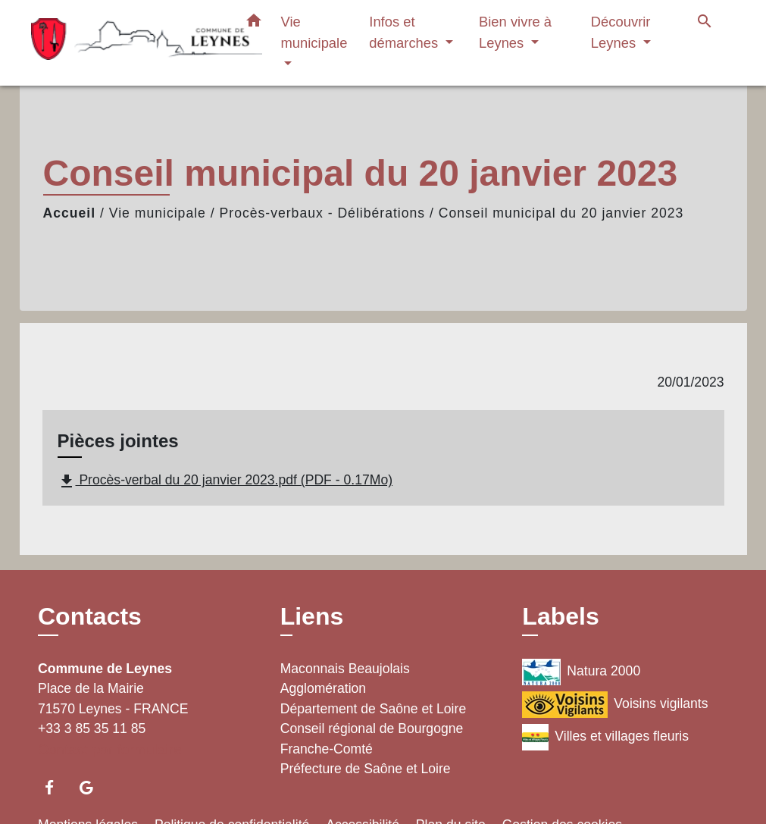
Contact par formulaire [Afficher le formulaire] (110, 749)
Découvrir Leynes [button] (621, 32)
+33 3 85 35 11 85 (91, 728)
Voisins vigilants (615, 704)
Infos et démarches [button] (405, 32)
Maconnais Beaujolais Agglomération (345, 678)
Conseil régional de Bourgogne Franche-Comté (372, 738)
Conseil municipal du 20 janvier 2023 (561, 213)
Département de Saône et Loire (373, 708)
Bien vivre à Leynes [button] (515, 32)
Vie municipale (157, 213)
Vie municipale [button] (314, 32)
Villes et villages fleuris (605, 737)
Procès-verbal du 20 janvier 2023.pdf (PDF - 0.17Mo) (225, 481)
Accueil (69, 213)
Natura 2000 (581, 672)
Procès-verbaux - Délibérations (323, 213)
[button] (254, 23)
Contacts (90, 616)
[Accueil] (125, 42)
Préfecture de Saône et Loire (365, 768)
